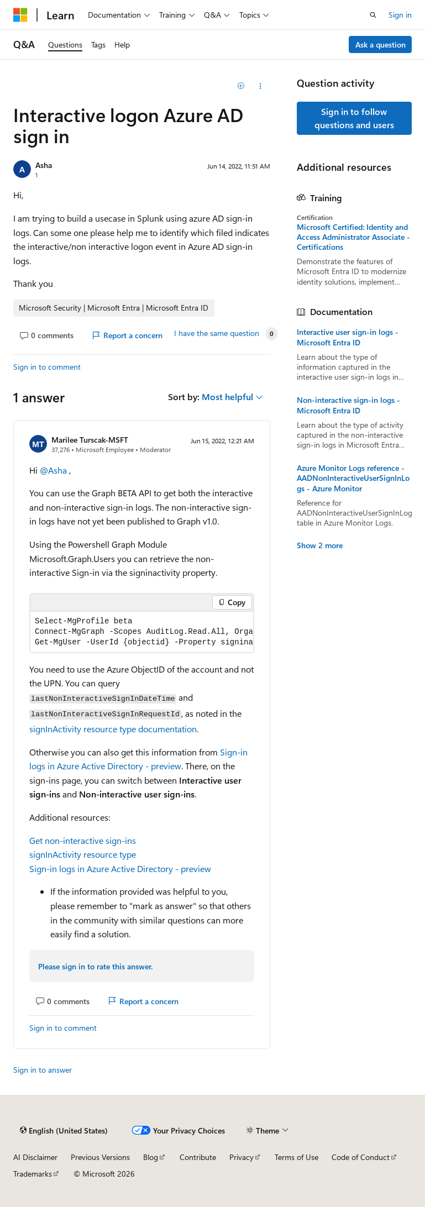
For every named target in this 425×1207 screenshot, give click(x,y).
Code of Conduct (361, 1157)
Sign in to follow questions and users (354, 118)
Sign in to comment (47, 366)
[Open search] (373, 15)
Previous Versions (100, 1157)
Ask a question (380, 44)
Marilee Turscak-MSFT (89, 439)
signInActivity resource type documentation (113, 728)
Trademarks (32, 1173)
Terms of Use (296, 1157)
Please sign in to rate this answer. (95, 966)
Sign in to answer (42, 1069)
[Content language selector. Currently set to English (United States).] (63, 1131)
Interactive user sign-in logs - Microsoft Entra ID (347, 337)
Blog (150, 1157)
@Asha (54, 470)
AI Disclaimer (35, 1157)
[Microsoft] (20, 15)
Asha (43, 165)
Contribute (198, 1157)
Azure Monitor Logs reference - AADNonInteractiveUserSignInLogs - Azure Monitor (353, 478)
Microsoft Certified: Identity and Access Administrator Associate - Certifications (353, 237)
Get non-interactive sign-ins (82, 840)
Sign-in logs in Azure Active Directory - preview (120, 868)
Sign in (400, 14)
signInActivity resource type (82, 854)
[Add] (240, 86)
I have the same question (216, 333)
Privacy (241, 1157)
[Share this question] (260, 86)
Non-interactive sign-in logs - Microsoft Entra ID (348, 405)
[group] (141, 632)
